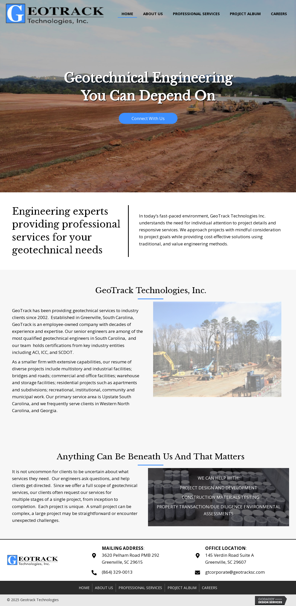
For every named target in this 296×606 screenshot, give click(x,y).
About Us (104, 587)
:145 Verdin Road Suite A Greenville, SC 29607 (229, 555)
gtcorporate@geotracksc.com (235, 572)
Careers (209, 587)
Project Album (181, 587)
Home (84, 587)
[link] (127, 13)
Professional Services (140, 587)
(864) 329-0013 (117, 572)
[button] (148, 118)
